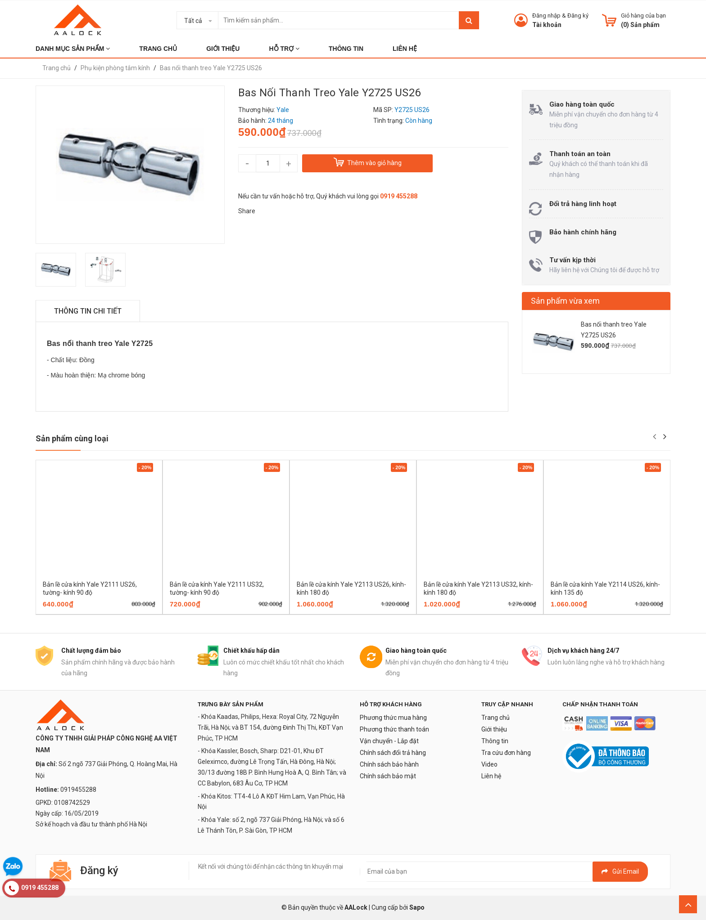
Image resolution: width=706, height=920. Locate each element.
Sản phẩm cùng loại (72, 438)
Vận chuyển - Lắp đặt (389, 741)
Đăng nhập (546, 15)
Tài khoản (546, 24)
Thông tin (494, 741)
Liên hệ (491, 776)
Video (489, 764)
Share (246, 211)
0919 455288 (398, 196)
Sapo (417, 907)
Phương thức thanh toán (394, 729)
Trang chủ (495, 717)
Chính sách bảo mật (388, 776)
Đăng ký (577, 15)
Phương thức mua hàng (393, 717)
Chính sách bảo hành (389, 764)
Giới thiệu (494, 729)
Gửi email (620, 871)
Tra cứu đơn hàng (506, 752)
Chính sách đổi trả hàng (393, 752)
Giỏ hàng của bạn (643, 15)
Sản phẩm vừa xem (565, 300)
